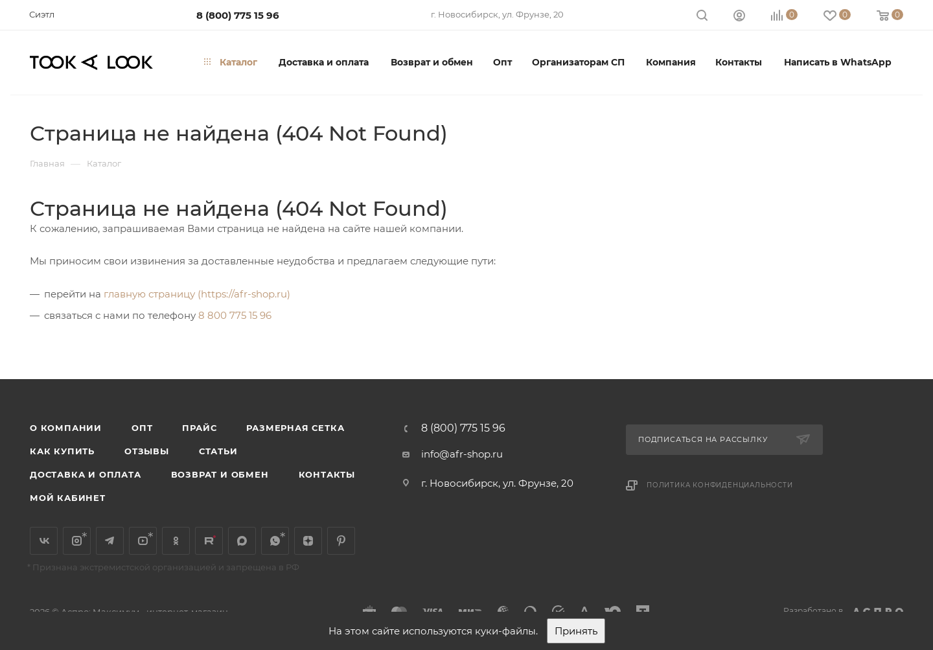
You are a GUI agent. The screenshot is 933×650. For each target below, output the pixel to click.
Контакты (327, 474)
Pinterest (341, 541)
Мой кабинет (68, 498)
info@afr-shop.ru (462, 454)
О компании (66, 428)
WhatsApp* (275, 541)
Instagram (77, 541)
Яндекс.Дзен (308, 541)
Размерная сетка (295, 428)
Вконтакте (44, 541)
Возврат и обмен (220, 474)
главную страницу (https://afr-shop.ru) (197, 294)
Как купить (62, 451)
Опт (142, 428)
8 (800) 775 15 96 (237, 15)
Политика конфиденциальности (720, 485)
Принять (576, 631)
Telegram (110, 541)
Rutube (209, 541)
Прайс (199, 428)
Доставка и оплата (85, 474)
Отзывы (146, 451)
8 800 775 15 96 (234, 315)
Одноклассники (176, 541)
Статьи (218, 451)
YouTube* (143, 541)
